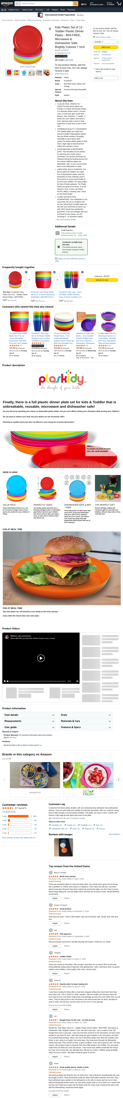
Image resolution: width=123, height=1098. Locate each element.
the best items (106, 55)
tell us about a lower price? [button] (29, 745)
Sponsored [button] (6, 759)
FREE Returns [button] (62, 74)
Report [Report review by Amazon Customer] (66, 923)
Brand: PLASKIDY (62, 50)
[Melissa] (13, 636)
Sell (47, 10)
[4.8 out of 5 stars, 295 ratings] (38, 343)
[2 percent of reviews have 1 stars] (19, 833)
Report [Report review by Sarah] (66, 1095)
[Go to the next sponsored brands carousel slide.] (119, 779)
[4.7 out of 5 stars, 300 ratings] (60, 345)
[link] (43, 279)
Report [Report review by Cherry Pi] (66, 1009)
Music (63, 10)
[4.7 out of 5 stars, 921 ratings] (104, 345)
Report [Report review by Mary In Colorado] (66, 898)
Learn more (82, 235)
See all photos (114, 834)
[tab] (55, 825)
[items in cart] (119, 4)
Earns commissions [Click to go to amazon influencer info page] (24, 636)
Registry (55, 10)
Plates (72, 20)
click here (12, 738)
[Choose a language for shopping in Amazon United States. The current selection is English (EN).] (83, 4)
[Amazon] (7, 4)
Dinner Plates (80, 20)
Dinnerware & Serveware (51, 20)
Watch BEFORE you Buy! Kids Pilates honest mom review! (32, 638)
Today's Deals (27, 10)
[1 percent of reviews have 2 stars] (19, 829)
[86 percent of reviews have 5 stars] (19, 816)
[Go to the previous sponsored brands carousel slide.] (4, 779)
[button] (3, 9)
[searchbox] (47, 3)
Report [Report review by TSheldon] (66, 973)
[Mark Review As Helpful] (55, 898)
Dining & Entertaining (34, 20)
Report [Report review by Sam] (66, 946)
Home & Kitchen (7, 20)
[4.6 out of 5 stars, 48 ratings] (82, 345)
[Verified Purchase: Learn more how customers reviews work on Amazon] (55, 881)
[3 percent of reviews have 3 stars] (19, 824)
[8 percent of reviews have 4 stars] (19, 820)
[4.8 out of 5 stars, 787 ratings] (15, 345)
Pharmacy (71, 10)
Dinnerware (65, 20)
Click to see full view (27, 67)
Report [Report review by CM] (66, 1057)
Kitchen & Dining (20, 20)
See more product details (66, 220)
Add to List (99, 78)
